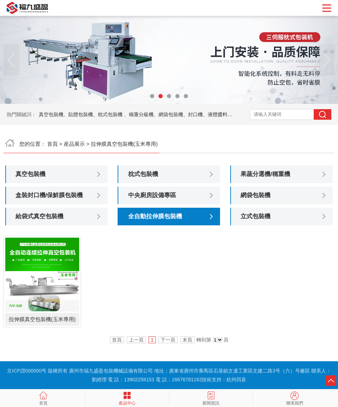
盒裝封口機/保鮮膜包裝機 (49, 195)
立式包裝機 (255, 216)
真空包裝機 (30, 174)
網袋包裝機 (255, 195)
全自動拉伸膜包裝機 (155, 216)
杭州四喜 (236, 379)
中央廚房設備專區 (152, 195)
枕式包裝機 (143, 174)
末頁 (187, 340)
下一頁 (168, 340)
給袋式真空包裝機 (39, 216)
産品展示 (74, 144)
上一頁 (136, 340)
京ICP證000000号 (26, 371)
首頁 (52, 144)
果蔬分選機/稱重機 (265, 174)
